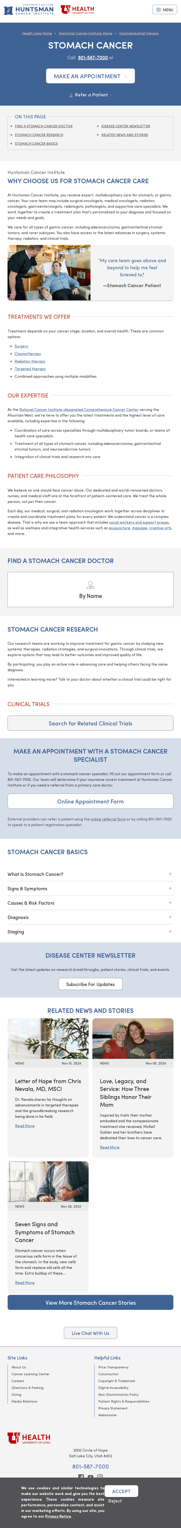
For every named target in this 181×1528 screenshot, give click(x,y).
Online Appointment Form (90, 801)
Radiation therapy (30, 361)
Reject (115, 1500)
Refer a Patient (90, 94)
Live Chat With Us (90, 1333)
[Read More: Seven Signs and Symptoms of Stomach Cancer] (48, 1181)
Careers (18, 1381)
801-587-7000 (93, 57)
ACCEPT (121, 1491)
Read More (25, 1125)
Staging (16, 931)
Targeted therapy (30, 368)
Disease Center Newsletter (125, 126)
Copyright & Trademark (116, 1381)
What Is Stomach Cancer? (35, 874)
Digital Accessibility (113, 1387)
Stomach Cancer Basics (36, 143)
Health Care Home (37, 33)
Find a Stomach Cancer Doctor (44, 126)
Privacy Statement (113, 1408)
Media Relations (24, 1401)
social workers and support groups (139, 522)
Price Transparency (113, 1367)
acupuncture (119, 527)
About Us (19, 1367)
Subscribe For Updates (90, 984)
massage (139, 527)
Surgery (21, 346)
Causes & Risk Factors (31, 902)
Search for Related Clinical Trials (90, 723)
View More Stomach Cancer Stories (90, 1302)
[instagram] (100, 1477)
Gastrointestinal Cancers (139, 33)
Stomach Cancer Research (39, 135)
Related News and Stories (124, 135)
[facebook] (81, 1477)
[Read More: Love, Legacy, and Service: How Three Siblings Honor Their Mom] (132, 1037)
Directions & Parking (27, 1387)
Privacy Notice (58, 1516)
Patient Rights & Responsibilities (123, 1401)
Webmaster (107, 1415)
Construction (108, 1374)
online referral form (108, 818)
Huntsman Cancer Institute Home (85, 33)
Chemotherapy (28, 353)
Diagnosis (18, 917)
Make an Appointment (91, 76)
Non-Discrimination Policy (118, 1394)
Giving (16, 1394)
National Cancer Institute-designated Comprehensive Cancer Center (79, 409)
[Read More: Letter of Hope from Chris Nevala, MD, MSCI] (48, 1037)
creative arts (160, 527)
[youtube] (90, 1477)
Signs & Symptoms (27, 888)
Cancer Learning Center (30, 1374)
